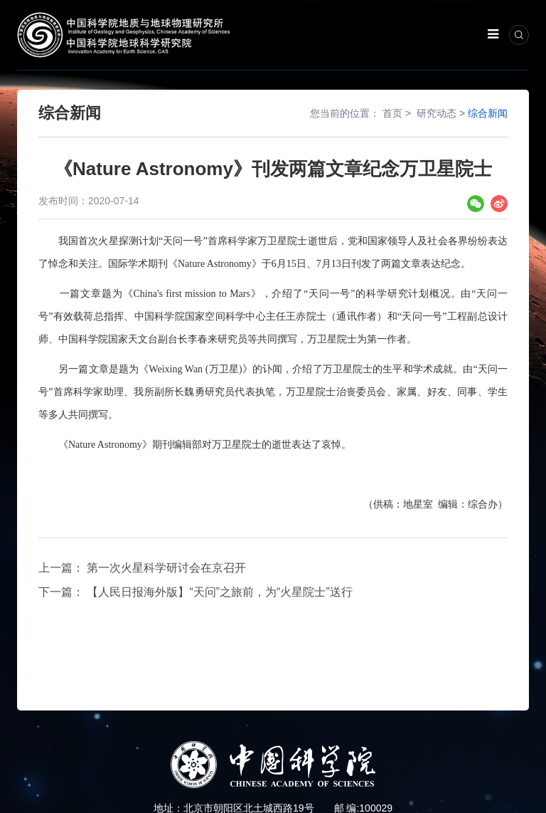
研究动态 (436, 113)
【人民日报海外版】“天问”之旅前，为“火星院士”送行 (219, 592)
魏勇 (194, 392)
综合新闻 (488, 113)
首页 (392, 113)
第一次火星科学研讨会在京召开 (166, 568)
